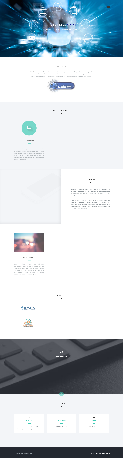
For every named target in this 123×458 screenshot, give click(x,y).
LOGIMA (31, 72)
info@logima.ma (94, 427)
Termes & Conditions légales (24, 453)
